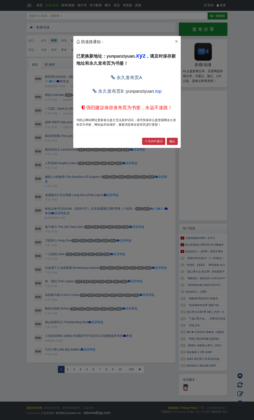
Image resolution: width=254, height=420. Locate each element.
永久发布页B (108, 91)
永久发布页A (126, 77)
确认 (172, 141)
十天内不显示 (154, 141)
